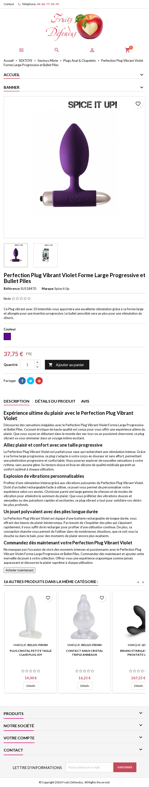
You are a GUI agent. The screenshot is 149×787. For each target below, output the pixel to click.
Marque (48, 289)
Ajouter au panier (66, 364)
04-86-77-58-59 (48, 4)
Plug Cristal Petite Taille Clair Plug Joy (31, 652)
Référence (12, 289)
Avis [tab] (85, 401)
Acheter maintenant (19, 570)
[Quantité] (27, 365)
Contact (9, 4)
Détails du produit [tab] (55, 401)
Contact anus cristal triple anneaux (84, 652)
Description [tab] (16, 401)
